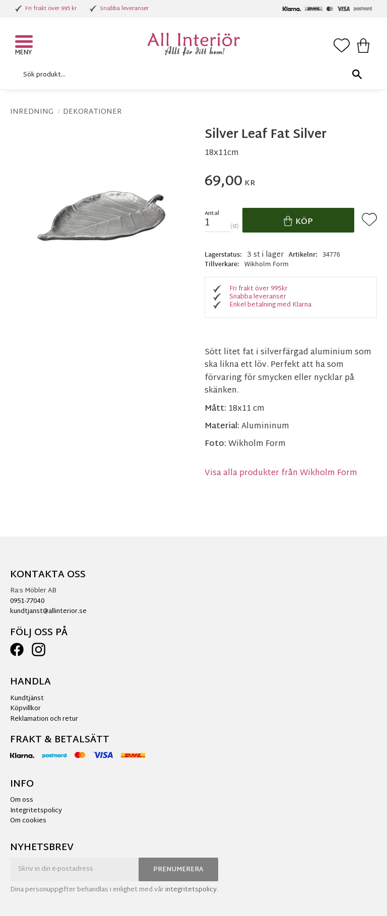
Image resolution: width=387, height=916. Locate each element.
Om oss (21, 800)
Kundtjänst (27, 699)
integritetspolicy (191, 890)
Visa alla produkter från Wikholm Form (281, 473)
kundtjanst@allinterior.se (48, 611)
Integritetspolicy (36, 811)
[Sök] (357, 75)
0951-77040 (27, 601)
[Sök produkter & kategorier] (191, 75)
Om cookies (28, 821)
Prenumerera (178, 870)
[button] (25, 43)
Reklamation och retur (44, 719)
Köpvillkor (25, 709)
